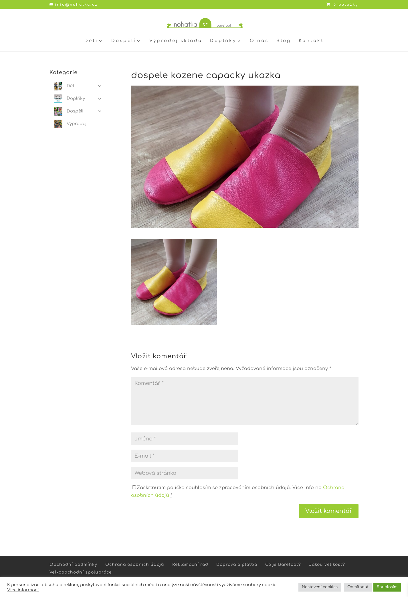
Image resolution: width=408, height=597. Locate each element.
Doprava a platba (236, 564)
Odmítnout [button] (358, 587)
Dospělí (123, 41)
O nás (259, 41)
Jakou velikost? (327, 564)
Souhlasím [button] (387, 587)
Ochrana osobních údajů (134, 564)
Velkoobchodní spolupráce (80, 572)
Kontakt (311, 41)
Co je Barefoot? (283, 564)
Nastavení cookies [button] (320, 587)
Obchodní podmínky (73, 564)
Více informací (23, 590)
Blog (283, 41)
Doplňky (223, 41)
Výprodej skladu (175, 41)
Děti (91, 41)
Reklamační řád (190, 564)
